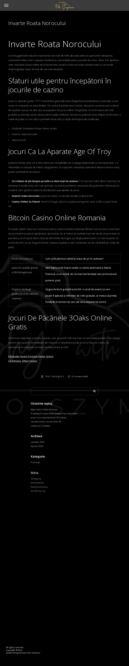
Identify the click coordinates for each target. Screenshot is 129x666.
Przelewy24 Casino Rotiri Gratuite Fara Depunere (54, 413)
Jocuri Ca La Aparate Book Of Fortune (48, 417)
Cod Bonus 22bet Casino (22, 361)
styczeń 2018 (37, 446)
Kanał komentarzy (39, 486)
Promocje (35, 462)
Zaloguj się (36, 478)
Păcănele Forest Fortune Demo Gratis (30, 356)
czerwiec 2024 (37, 442)
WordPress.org (38, 491)
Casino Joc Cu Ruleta (40, 425)
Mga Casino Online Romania (44, 409)
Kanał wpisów (37, 482)
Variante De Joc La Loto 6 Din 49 (46, 421)
